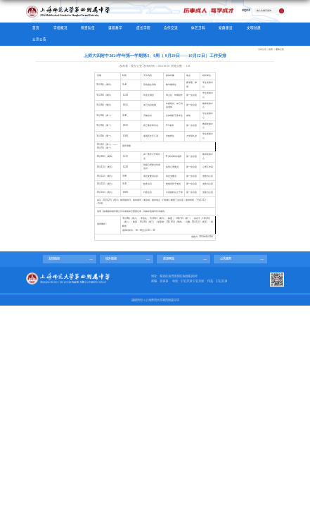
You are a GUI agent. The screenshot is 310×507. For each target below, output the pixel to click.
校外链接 (111, 258)
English (246, 10)
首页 (35, 28)
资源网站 (168, 258)
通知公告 (280, 49)
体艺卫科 (198, 28)
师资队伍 (88, 28)
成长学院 (143, 28)
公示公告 (39, 39)
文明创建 (254, 28)
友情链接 (54, 258)
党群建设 (226, 28)
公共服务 (225, 258)
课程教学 (115, 28)
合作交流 (171, 28)
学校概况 (60, 28)
